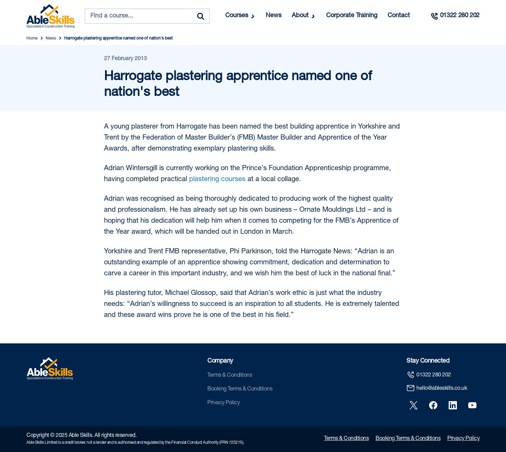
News (273, 16)
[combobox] (147, 16)
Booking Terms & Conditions (239, 389)
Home (31, 38)
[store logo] (50, 16)
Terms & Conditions (229, 375)
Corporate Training (351, 16)
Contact (399, 16)
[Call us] (455, 16)
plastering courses (217, 179)
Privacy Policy (223, 403)
